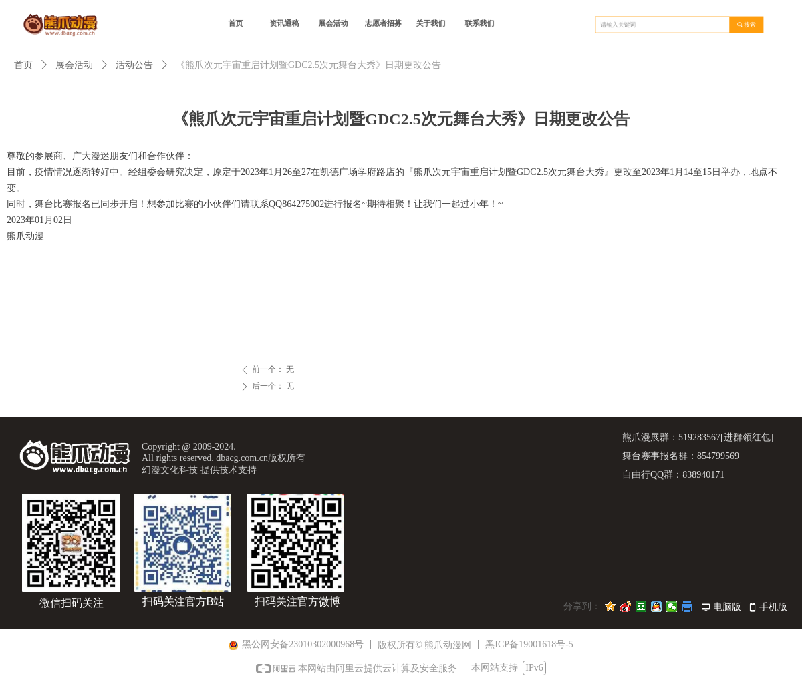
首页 (23, 65)
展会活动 (74, 65)
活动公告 (134, 65)
